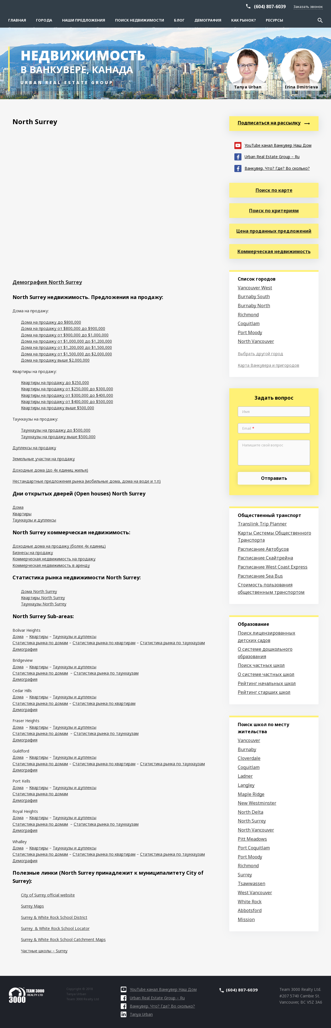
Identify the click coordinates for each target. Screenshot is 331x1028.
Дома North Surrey (39, 591)
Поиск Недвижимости (139, 20)
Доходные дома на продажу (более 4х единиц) (59, 546)
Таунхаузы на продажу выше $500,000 (58, 436)
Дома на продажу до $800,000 (51, 322)
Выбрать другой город (260, 353)
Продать (160, 6)
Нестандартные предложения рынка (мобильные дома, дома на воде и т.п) (86, 481)
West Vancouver (255, 892)
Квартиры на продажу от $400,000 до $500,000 (67, 401)
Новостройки (277, 6)
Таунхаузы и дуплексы (34, 520)
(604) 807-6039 (270, 15)
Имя (246, 412)
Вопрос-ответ (109, 6)
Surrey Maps (32, 906)
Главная (17, 20)
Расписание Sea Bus (260, 576)
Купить (137, 6)
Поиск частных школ (261, 665)
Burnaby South (254, 296)
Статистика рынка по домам (40, 642)
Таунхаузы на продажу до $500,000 (55, 430)
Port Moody (250, 332)
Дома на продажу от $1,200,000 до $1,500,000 (66, 347)
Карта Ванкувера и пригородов (268, 365)
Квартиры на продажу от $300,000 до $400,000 (67, 395)
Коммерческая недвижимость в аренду (51, 565)
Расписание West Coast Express (272, 567)
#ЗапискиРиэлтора (70, 6)
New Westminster (257, 803)
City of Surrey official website (48, 895)
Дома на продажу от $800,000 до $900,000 (63, 328)
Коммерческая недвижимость (274, 251)
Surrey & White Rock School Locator (55, 928)
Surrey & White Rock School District (54, 917)
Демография (207, 20)
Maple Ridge (251, 794)
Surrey (245, 875)
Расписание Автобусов (263, 549)
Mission (246, 919)
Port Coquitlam (254, 848)
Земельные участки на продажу (43, 458)
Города (44, 20)
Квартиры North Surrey (43, 597)
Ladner (245, 776)
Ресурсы (274, 20)
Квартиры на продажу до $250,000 (55, 382)
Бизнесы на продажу (32, 552)
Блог (179, 20)
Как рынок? (243, 20)
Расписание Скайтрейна (265, 558)
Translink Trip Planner (262, 524)
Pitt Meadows (252, 839)
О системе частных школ (266, 674)
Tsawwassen (251, 883)
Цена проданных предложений (273, 231)
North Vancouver (256, 341)
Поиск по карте (274, 190)
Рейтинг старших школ (264, 692)
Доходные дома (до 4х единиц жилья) (50, 470)
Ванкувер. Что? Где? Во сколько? (272, 168)
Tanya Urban (137, 1014)
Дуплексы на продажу (34, 447)
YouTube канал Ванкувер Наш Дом (272, 145)
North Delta (250, 812)
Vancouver (249, 740)
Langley (246, 785)
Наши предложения (83, 20)
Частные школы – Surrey (44, 950)
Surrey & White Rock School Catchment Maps (63, 939)
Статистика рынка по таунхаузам (172, 642)
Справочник (245, 6)
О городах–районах (26, 6)
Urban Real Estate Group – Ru (267, 156)
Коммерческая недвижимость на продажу (54, 558)
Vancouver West (255, 288)
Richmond (248, 314)
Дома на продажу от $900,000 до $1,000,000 (65, 335)
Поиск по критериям (274, 210)
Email (248, 428)
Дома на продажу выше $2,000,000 (55, 360)
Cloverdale (249, 758)
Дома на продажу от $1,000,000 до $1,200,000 (66, 341)
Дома (18, 507)
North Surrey (252, 821)
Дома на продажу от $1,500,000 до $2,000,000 (66, 354)
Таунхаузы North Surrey (43, 604)
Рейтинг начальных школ (267, 683)
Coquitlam (249, 323)
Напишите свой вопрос (262, 445)
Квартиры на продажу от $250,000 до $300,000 (67, 388)
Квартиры (21, 513)
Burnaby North (254, 305)
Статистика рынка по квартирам (104, 642)
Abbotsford (250, 910)
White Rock (250, 901)
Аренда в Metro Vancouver (200, 6)
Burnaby (247, 749)
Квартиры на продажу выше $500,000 (57, 407)
